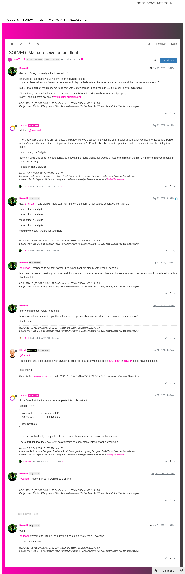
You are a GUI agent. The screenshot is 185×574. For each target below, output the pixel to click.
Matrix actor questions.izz (67, 93)
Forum (28, 19)
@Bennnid (35, 127)
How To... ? (19, 55)
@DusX (128, 357)
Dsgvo (151, 3)
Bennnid (23, 64)
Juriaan (23, 122)
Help (40, 19)
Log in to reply (168, 56)
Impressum (164, 3)
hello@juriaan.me (115, 176)
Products (11, 19)
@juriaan (30, 200)
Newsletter (79, 19)
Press (140, 3)
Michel (22, 346)
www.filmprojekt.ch (43, 372)
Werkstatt (57, 19)
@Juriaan (34, 195)
